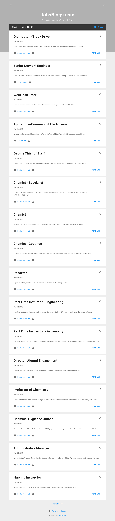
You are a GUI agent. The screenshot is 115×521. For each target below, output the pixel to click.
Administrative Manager (31, 448)
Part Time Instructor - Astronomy (38, 331)
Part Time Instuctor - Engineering (38, 302)
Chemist (20, 214)
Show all (98, 27)
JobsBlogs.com (57, 15)
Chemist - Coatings (28, 244)
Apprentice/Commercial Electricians (40, 124)
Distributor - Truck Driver (32, 36)
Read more (96, 53)
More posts (57, 504)
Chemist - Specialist (28, 182)
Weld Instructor (25, 95)
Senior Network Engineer (32, 66)
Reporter (20, 273)
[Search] (104, 6)
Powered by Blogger (57, 511)
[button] (100, 36)
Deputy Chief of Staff (29, 153)
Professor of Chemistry (31, 390)
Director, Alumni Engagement (35, 360)
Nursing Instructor (27, 477)
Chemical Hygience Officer (33, 419)
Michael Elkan (62, 515)
